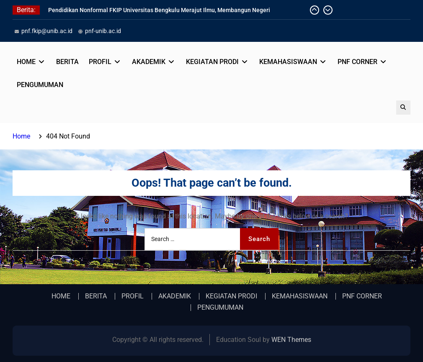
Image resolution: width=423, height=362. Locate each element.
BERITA (67, 62)
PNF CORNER (357, 62)
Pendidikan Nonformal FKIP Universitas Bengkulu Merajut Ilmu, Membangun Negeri (159, 10)
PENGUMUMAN (40, 85)
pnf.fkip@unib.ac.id (46, 31)
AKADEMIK (148, 62)
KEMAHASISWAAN (288, 62)
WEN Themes (291, 340)
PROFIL (100, 62)
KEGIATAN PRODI (212, 62)
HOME (26, 62)
